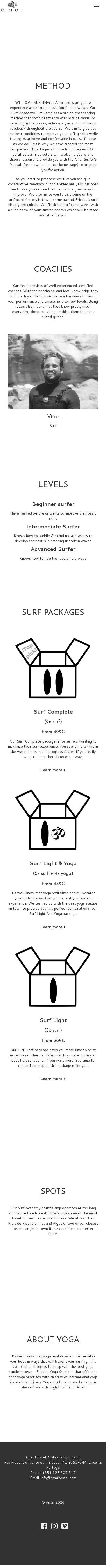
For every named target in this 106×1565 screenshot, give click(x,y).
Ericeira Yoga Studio (52, 1371)
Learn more (51, 770)
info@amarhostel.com (58, 1477)
